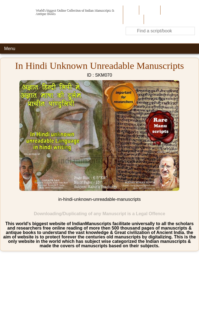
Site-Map (133, 19)
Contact (152, 19)
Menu (9, 48)
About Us (149, 10)
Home (130, 10)
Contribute (171, 10)
